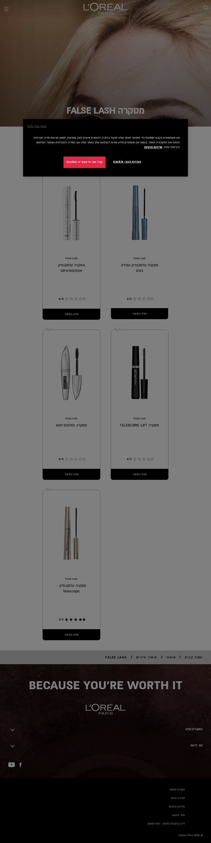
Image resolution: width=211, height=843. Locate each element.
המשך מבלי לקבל (36, 126)
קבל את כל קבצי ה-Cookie (84, 162)
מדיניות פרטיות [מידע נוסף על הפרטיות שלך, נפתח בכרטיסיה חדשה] (153, 147)
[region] (105, 147)
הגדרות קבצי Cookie (127, 162)
